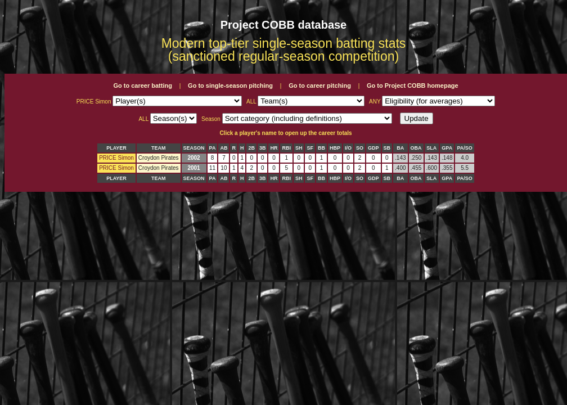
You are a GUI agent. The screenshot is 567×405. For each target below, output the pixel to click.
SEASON (194, 148)
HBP (335, 148)
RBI (286, 148)
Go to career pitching (320, 85)
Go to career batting (142, 85)
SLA (431, 148)
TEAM (158, 148)
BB (321, 148)
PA (212, 148)
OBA (416, 148)
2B (251, 148)
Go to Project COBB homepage (412, 85)
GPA (447, 148)
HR (273, 148)
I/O (348, 148)
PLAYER (116, 148)
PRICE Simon (116, 158)
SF (310, 148)
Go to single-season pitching (230, 85)
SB (387, 148)
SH (299, 148)
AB (223, 148)
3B (262, 148)
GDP (373, 148)
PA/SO (464, 148)
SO (359, 148)
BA (400, 148)
